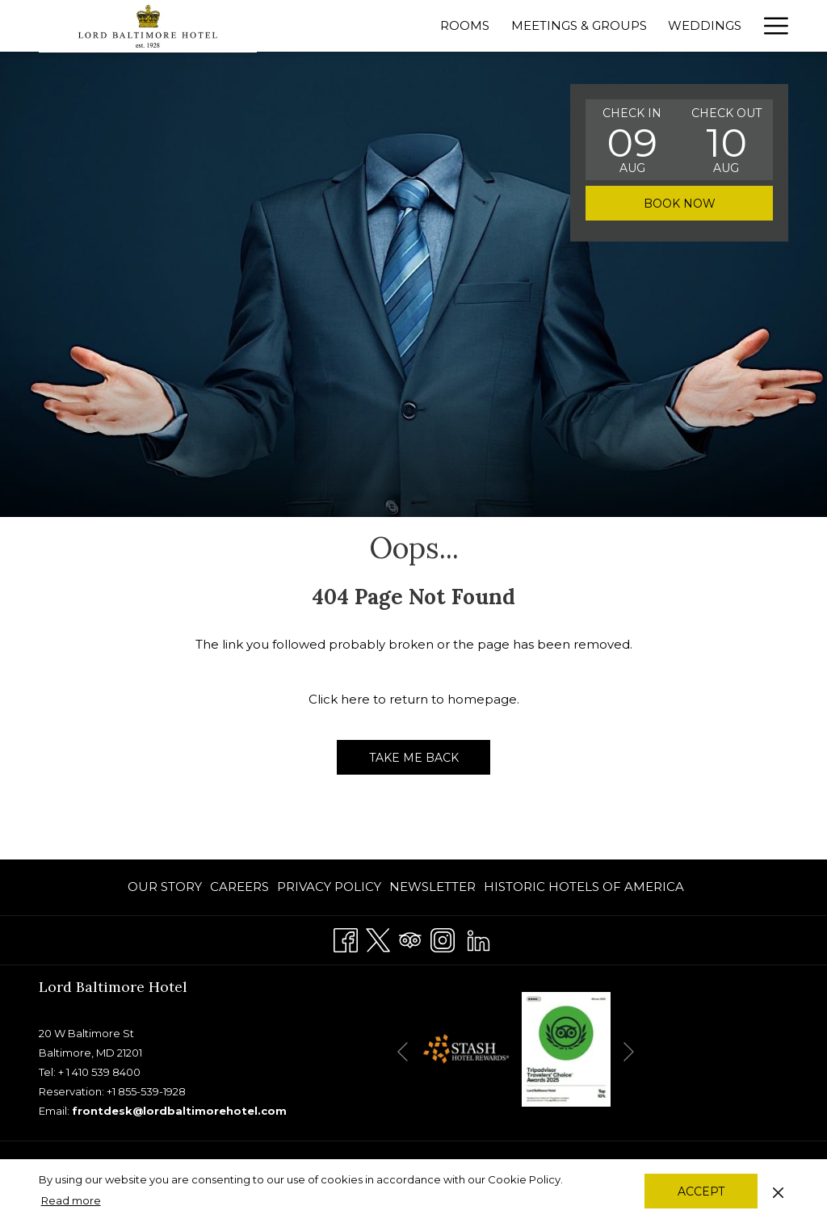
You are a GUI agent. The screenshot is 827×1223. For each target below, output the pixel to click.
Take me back (414, 757)
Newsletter (432, 886)
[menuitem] (167, 887)
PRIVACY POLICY (329, 886)
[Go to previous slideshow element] (403, 1052)
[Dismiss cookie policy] (778, 1190)
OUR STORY (165, 886)
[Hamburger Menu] (770, 26)
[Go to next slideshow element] (629, 1052)
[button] (632, 139)
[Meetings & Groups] (579, 26)
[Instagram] (442, 937)
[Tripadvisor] (410, 937)
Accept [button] (701, 1191)
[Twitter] (378, 937)
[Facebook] (346, 937)
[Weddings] (704, 26)
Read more (71, 1200)
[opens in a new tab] (465, 1048)
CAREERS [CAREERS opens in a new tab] (239, 889)
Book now (680, 203)
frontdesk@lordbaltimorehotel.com (179, 1110)
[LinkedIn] (478, 937)
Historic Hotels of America (584, 886)
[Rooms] (465, 26)
